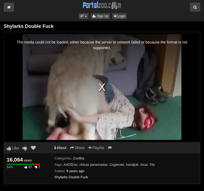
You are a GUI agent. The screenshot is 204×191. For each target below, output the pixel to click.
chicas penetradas (93, 165)
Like (13, 148)
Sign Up (100, 16)
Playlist (96, 148)
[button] (83, 16)
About (60, 148)
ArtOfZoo (70, 165)
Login (119, 16)
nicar (143, 165)
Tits (152, 165)
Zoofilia (78, 158)
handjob (132, 165)
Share (77, 148)
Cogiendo (116, 165)
